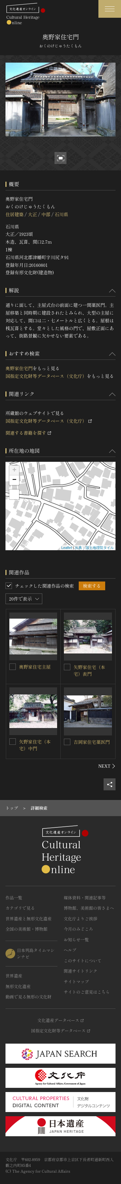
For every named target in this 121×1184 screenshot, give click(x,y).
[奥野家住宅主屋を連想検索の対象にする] (12, 666)
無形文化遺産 (18, 986)
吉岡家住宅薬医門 (92, 742)
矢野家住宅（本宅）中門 (35, 745)
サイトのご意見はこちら (87, 992)
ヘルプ (70, 950)
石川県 (61, 214)
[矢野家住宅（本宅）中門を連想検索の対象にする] (12, 741)
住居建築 (14, 214)
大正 (32, 214)
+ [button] (14, 470)
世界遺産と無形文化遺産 (28, 919)
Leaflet (66, 548)
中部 (45, 214)
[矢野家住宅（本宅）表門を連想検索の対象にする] (67, 667)
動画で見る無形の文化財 (28, 997)
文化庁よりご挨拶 (80, 919)
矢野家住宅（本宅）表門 (89, 670)
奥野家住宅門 (19, 368)
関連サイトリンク (80, 971)
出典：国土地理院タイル (94, 548)
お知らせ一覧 (76, 939)
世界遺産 (13, 976)
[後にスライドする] (107, 766)
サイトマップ (76, 981)
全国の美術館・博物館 (26, 929)
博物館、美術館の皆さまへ (89, 908)
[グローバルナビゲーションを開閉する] (109, 9)
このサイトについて (83, 960)
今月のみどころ (78, 929)
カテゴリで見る (20, 908)
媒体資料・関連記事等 (85, 898)
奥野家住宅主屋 (35, 666)
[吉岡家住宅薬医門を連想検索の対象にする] (67, 742)
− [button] (14, 480)
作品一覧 (13, 898)
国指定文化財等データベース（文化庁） (46, 376)
